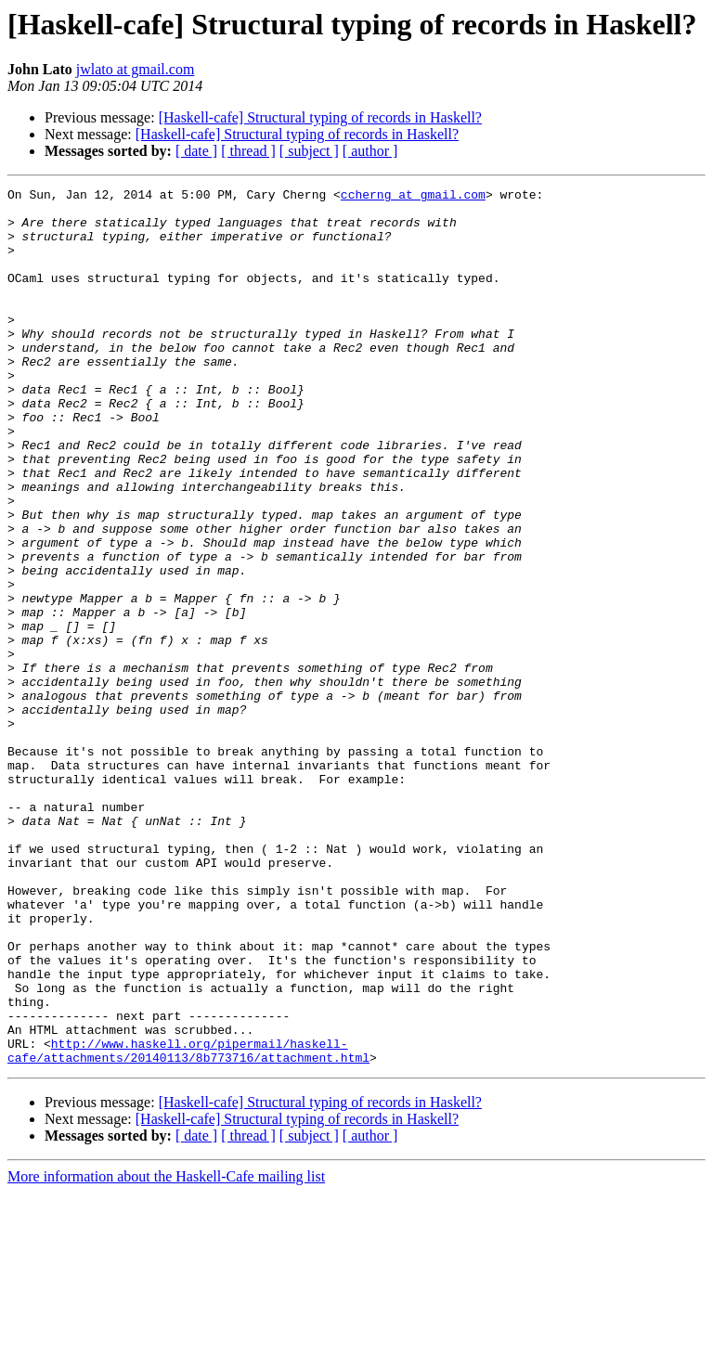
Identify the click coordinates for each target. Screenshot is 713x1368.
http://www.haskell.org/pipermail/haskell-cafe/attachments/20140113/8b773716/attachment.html (188, 1224)
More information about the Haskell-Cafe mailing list (166, 1352)
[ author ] (370, 151)
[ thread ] (248, 151)
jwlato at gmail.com (135, 69)
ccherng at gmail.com (413, 196)
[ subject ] (309, 151)
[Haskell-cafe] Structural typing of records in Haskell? (320, 117)
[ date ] (196, 151)
